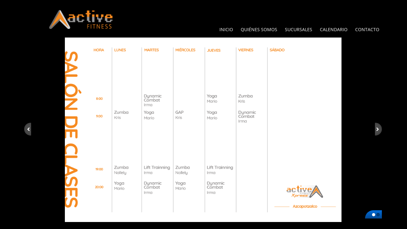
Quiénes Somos (259, 29)
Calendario (334, 29)
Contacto (367, 29)
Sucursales (298, 29)
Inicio (226, 29)
